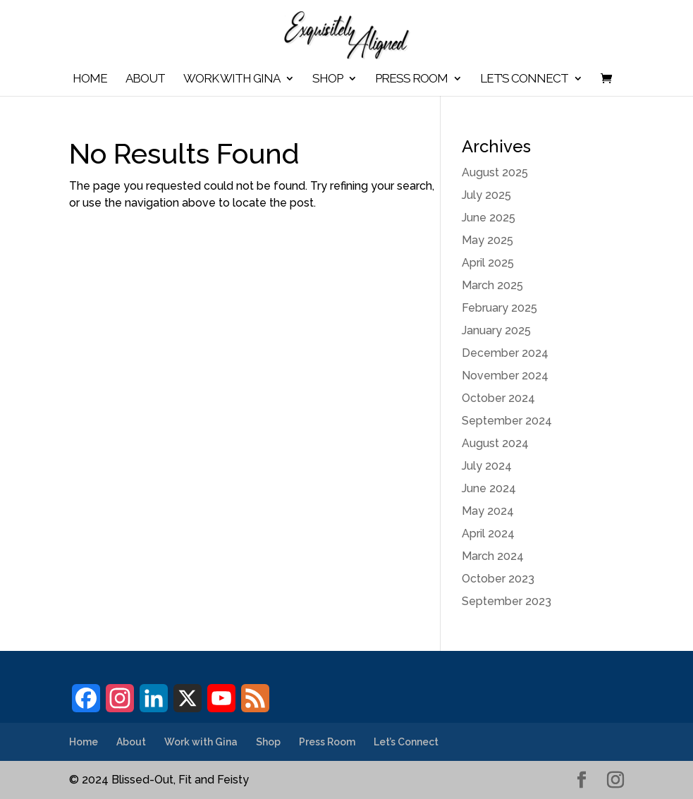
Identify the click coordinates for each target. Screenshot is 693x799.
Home (90, 79)
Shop (327, 79)
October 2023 (498, 578)
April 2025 (488, 262)
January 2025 (496, 330)
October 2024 (498, 398)
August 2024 (495, 443)
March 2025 (492, 285)
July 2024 (487, 465)
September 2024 (507, 420)
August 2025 (495, 172)
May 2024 (488, 511)
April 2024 (488, 533)
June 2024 (489, 488)
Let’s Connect (524, 79)
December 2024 (505, 353)
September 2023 (506, 601)
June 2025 (488, 217)
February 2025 (499, 308)
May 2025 (487, 240)
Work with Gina (231, 79)
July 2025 (486, 195)
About (145, 79)
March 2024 (493, 556)
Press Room (411, 79)
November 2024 (505, 375)
